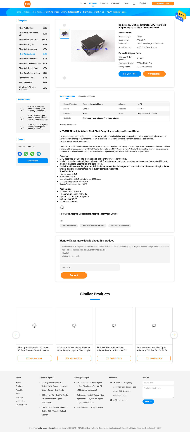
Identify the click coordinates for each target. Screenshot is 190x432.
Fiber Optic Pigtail (33, 44)
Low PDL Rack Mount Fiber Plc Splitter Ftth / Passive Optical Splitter (54, 411)
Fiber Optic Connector (33, 49)
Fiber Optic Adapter (33, 54)
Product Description (86, 96)
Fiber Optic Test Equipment (33, 63)
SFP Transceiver (33, 82)
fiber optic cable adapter (120, 226)
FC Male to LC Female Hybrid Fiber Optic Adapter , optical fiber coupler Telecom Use (74, 350)
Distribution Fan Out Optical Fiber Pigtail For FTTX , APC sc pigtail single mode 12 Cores (90, 398)
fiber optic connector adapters (93, 226)
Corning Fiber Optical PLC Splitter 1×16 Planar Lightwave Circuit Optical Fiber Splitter (54, 386)
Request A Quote (163, 4)
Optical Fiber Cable (33, 77)
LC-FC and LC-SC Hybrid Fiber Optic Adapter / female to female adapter (38, 126)
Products (19, 386)
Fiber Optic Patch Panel (33, 68)
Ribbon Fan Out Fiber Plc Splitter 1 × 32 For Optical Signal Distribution (55, 398)
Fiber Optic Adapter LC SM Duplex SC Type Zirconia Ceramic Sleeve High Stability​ (33, 350)
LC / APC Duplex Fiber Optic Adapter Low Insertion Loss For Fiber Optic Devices (112, 350)
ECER (159, 428)
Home (18, 383)
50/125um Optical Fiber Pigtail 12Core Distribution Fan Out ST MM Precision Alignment (89, 386)
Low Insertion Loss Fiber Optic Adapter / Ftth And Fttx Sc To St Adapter (152, 350)
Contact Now (32, 161)
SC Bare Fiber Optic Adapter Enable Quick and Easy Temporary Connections (36, 108)
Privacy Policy (21, 405)
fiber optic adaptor (69, 226)
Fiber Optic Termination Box (33, 34)
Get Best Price (130, 74)
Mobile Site (20, 401)
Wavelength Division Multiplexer (33, 88)
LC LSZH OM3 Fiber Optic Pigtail (90, 407)
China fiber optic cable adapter (41, 428)
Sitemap (19, 397)
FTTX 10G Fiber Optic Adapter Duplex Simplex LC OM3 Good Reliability (38, 117)
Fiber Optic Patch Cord (33, 39)
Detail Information (67, 96)
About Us (19, 390)
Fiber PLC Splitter (33, 28)
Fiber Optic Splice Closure (33, 73)
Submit (74, 275)
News (18, 394)
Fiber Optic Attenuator (33, 58)
